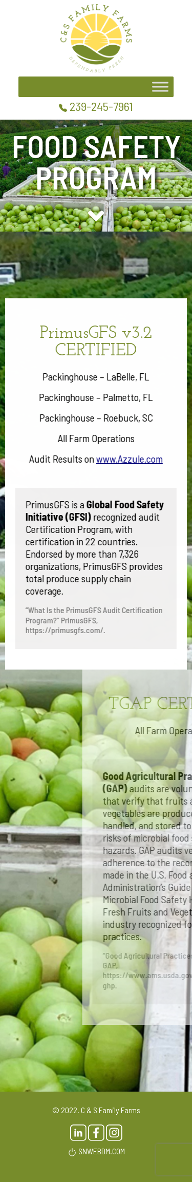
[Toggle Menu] (160, 87)
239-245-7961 (96, 106)
